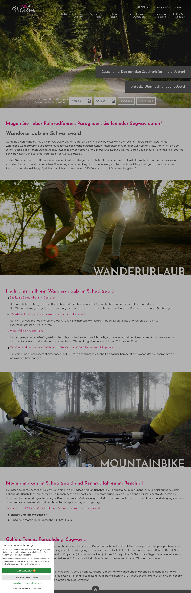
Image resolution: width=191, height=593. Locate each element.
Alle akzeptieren (26, 571)
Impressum (37, 588)
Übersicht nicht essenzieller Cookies (27, 583)
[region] (26, 557)
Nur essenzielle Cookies (27, 577)
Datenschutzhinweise (21, 588)
